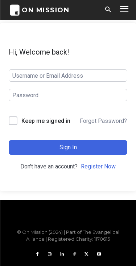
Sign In (68, 147)
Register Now (98, 166)
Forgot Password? (103, 120)
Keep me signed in (45, 120)
